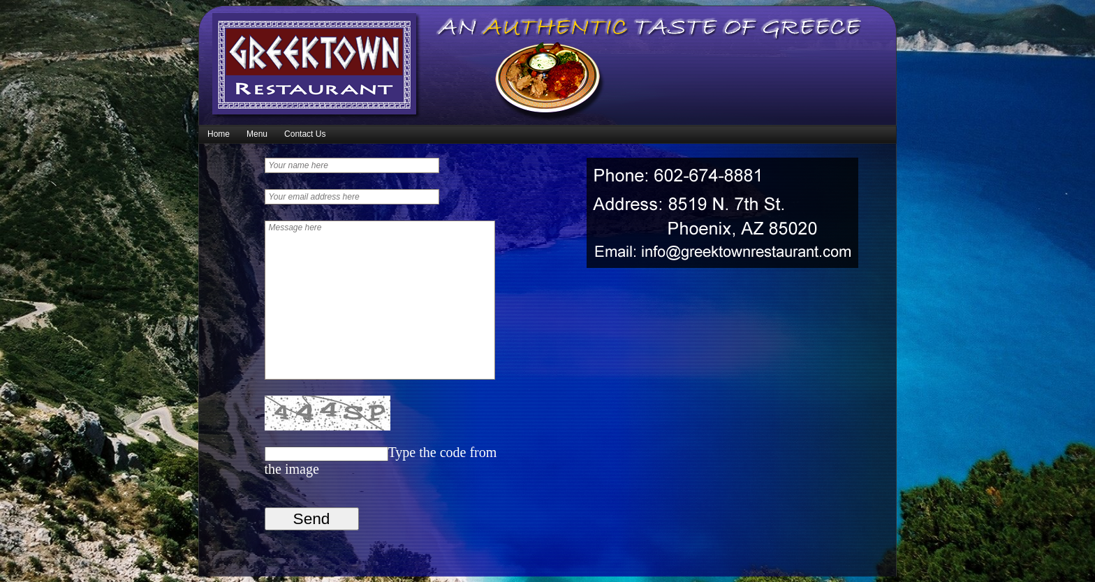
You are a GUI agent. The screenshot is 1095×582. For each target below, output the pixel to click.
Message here (380, 300)
